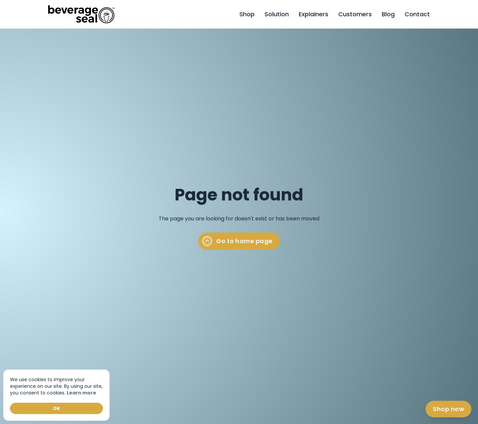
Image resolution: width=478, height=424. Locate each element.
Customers (355, 14)
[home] (81, 14)
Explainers (313, 14)
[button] (417, 14)
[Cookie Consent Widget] (56, 395)
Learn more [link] (81, 392)
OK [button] (56, 408)
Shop (247, 14)
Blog (388, 14)
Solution (277, 14)
